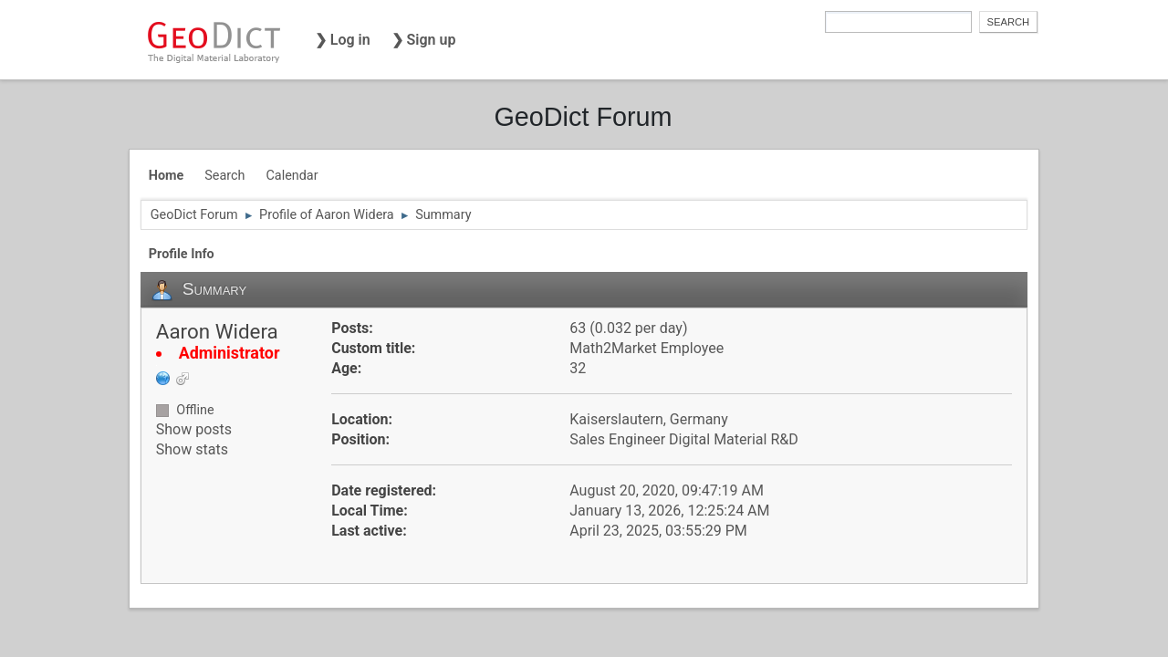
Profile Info (181, 254)
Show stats (192, 449)
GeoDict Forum (583, 116)
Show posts (194, 429)
